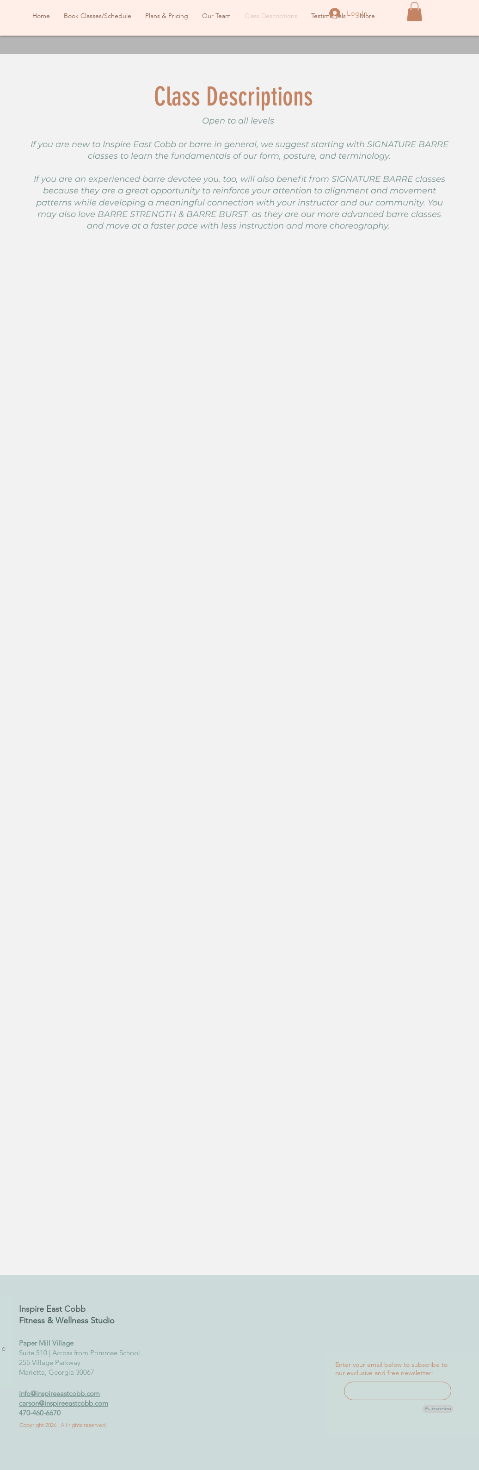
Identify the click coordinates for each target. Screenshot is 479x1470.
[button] (414, 11)
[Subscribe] (438, 1409)
